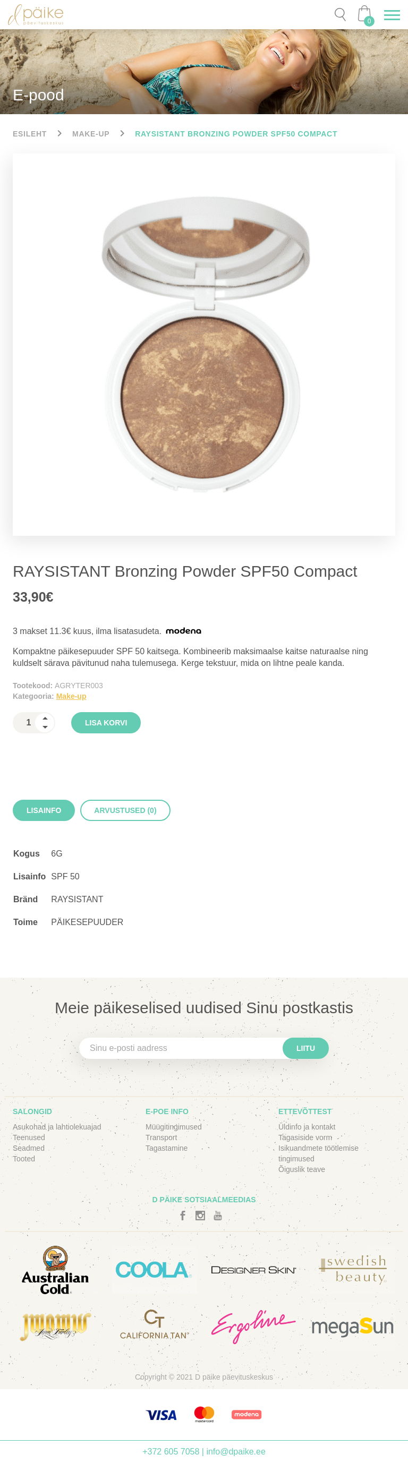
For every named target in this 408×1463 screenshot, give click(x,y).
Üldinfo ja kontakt (306, 1127)
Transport (161, 1137)
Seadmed (29, 1148)
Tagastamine (167, 1148)
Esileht (30, 134)
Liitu (305, 1048)
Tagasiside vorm (305, 1137)
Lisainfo (44, 810)
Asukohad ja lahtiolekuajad (57, 1127)
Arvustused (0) (125, 810)
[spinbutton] (34, 722)
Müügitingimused (174, 1127)
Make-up (90, 134)
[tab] (44, 810)
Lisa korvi (106, 722)
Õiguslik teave (301, 1169)
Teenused (29, 1137)
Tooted (24, 1158)
